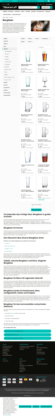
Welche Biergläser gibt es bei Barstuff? (12, 334)
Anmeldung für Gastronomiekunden (27, 346)
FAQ (20, 362)
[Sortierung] (45, 47)
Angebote (5, 38)
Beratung (12, 313)
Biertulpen (7, 59)
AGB (37, 346)
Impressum (39, 350)
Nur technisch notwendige (25, 406)
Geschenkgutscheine (7, 347)
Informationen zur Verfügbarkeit (26, 365)
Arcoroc (42, 296)
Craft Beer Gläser (8, 61)
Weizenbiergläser (8, 251)
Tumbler (5, 72)
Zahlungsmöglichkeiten (7, 355)
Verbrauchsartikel (7, 95)
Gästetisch (6, 43)
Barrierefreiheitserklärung (42, 347)
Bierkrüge (6, 56)
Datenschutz (39, 349)
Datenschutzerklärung (7, 415)
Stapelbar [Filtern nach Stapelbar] (23, 41)
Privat (51, 1)
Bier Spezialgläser (8, 51)
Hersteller (5, 82)
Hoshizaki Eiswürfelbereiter (42, 364)
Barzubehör (6, 41)
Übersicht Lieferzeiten (31, 390)
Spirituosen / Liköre (7, 69)
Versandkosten (23, 370)
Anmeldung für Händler (24, 347)
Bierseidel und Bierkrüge (10, 246)
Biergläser (6, 48)
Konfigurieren (36, 406)
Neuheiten (6, 84)
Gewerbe (45, 1)
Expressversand (23, 361)
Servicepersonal (7, 87)
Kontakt (21, 364)
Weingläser (6, 74)
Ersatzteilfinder (6, 349)
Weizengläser (7, 64)
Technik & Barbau (7, 92)
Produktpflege (5, 353)
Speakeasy (6, 90)
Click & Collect (5, 361)
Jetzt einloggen (49, 4)
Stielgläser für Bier (9, 248)
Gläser (5, 46)
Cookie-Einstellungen (41, 353)
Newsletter (5, 352)
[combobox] (27, 7)
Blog (37, 362)
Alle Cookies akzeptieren (46, 406)
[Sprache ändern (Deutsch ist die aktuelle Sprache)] (4, 4)
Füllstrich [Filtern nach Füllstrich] (31, 38)
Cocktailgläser (6, 66)
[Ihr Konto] (43, 4)
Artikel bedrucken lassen (8, 346)
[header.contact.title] (37, 4)
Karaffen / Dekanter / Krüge (9, 77)
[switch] (49, 1)
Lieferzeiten (22, 367)
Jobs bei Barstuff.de (41, 352)
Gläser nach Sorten (7, 79)
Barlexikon (39, 361)
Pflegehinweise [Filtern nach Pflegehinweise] (46, 38)
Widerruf (21, 371)
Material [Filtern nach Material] (37, 38)
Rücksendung (22, 368)
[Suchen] (38, 7)
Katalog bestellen (6, 350)
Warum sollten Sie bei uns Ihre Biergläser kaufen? (14, 331)
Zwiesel (49, 296)
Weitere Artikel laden (36, 209)
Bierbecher (7, 54)
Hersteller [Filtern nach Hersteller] (23, 38)
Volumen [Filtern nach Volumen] (30, 41)
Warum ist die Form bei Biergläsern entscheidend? (14, 338)
